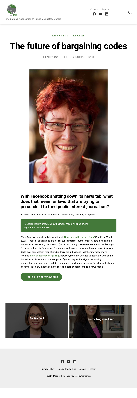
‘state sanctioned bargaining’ (44, 256)
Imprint (105, 9)
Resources (79, 36)
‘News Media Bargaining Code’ (79, 237)
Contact (94, 9)
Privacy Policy (48, 378)
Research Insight (61, 36)
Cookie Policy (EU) (67, 378)
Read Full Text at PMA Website (41, 277)
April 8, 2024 (52, 57)
